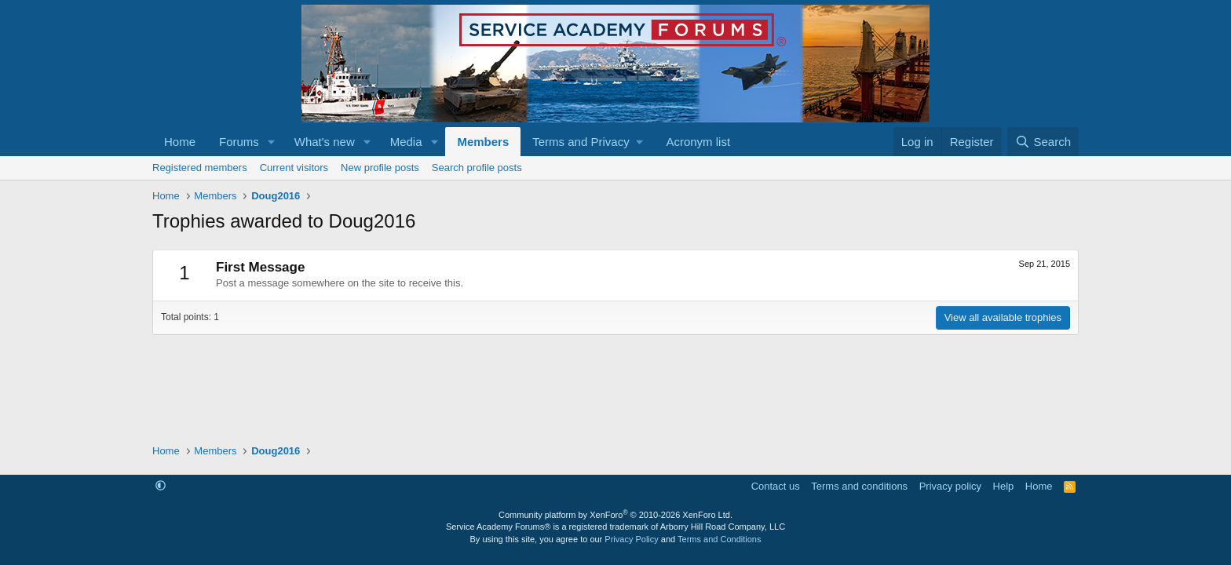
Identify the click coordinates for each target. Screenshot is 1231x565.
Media (406, 141)
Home (179, 141)
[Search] (1043, 141)
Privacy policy (950, 486)
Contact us (775, 486)
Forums (239, 141)
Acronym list (698, 141)
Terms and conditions (859, 486)
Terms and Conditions (719, 539)
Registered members (199, 167)
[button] (272, 141)
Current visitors (294, 167)
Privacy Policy (631, 539)
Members (483, 141)
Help (1003, 486)
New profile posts (380, 167)
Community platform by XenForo (615, 514)
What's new (324, 141)
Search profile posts (477, 167)
